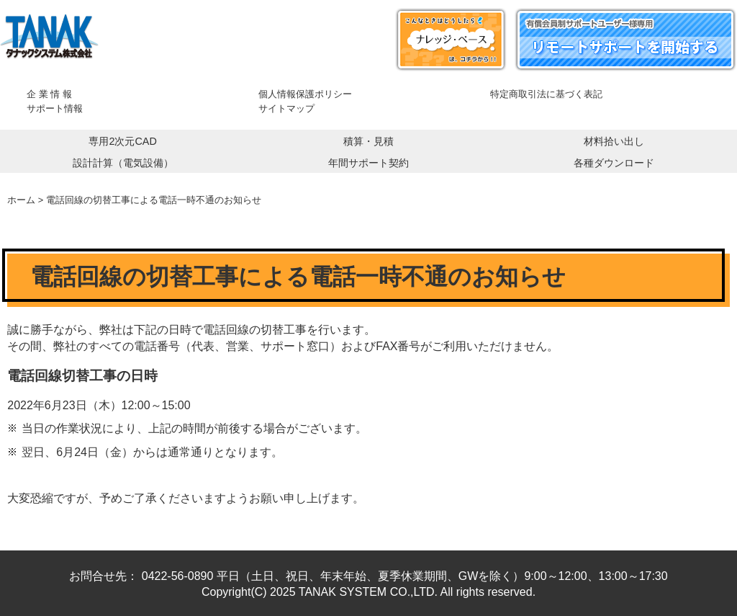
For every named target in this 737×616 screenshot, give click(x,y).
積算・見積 (368, 141)
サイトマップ (286, 108)
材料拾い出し (614, 141)
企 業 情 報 (49, 94)
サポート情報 (55, 108)
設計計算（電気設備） (123, 163)
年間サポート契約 (368, 163)
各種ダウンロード (614, 163)
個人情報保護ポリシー (305, 94)
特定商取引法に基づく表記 (546, 94)
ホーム (21, 200)
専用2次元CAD (122, 141)
